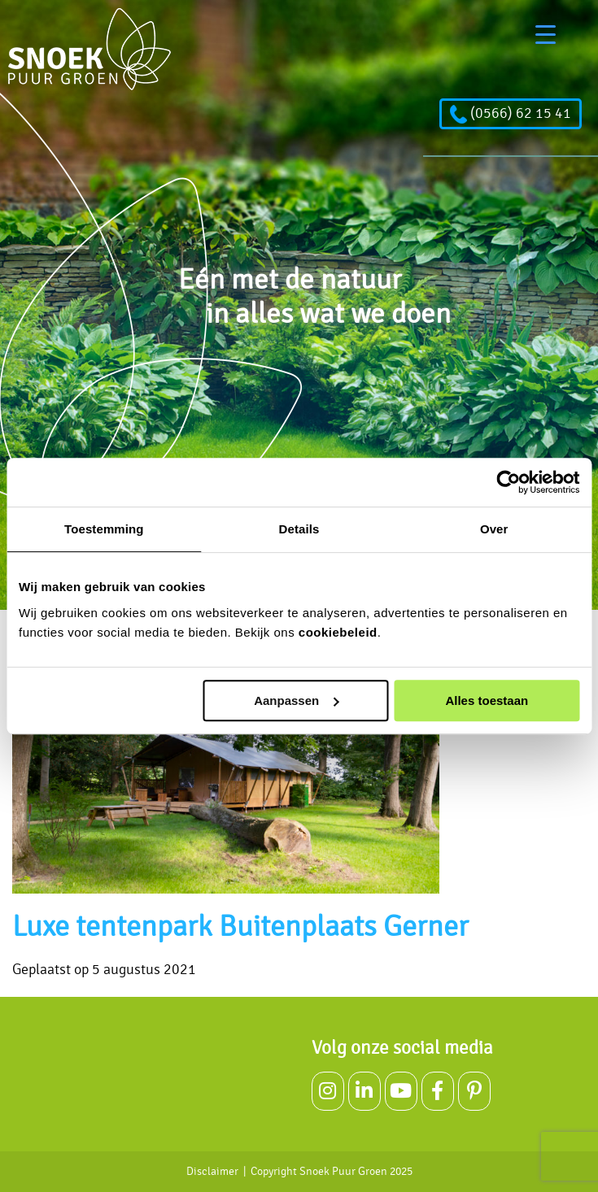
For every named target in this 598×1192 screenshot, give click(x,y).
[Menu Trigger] (545, 34)
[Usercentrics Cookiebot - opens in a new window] (508, 482)
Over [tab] (494, 529)
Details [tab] (299, 529)
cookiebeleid (338, 632)
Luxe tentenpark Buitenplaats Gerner (240, 927)
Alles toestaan (486, 700)
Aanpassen (296, 700)
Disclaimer (212, 1171)
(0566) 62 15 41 (510, 113)
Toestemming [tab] (104, 529)
